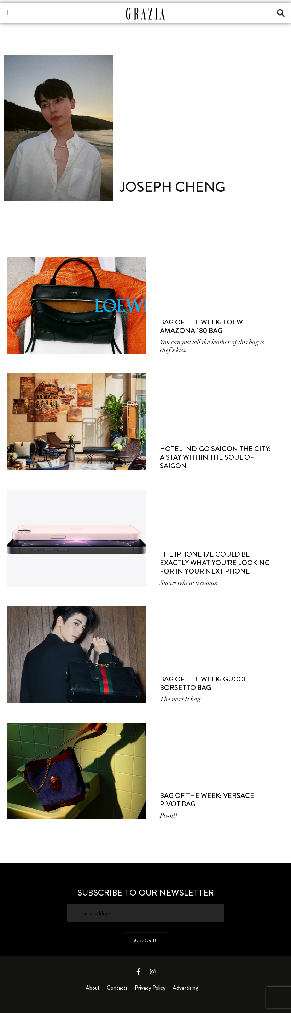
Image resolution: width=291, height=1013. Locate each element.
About (93, 988)
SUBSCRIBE (145, 940)
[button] (7, 12)
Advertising (185, 988)
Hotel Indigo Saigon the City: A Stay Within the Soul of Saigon (215, 457)
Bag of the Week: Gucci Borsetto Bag (202, 683)
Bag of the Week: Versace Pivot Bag (207, 799)
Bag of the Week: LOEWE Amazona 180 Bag (203, 326)
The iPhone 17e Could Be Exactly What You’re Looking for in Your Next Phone (215, 562)
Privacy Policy (150, 988)
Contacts (117, 988)
